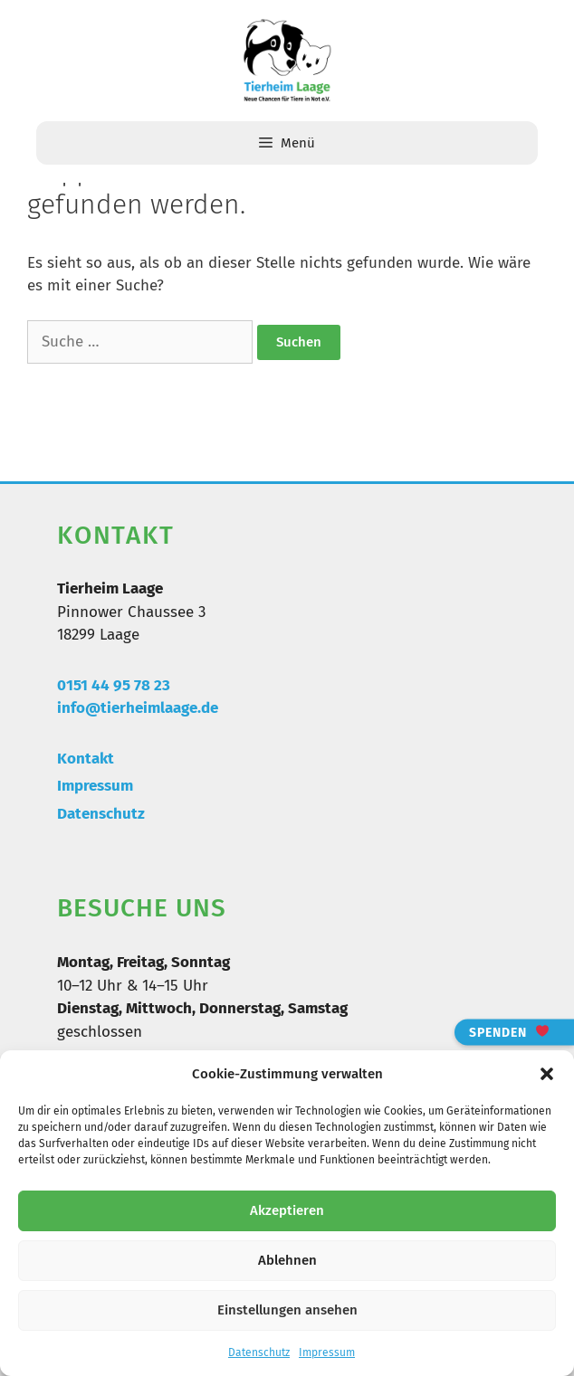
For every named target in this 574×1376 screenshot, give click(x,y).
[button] (547, 1074)
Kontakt (85, 758)
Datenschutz (259, 1352)
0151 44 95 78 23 (113, 685)
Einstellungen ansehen (287, 1310)
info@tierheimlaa (119, 707)
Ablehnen (287, 1260)
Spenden (509, 1031)
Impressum (327, 1352)
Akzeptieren (287, 1210)
